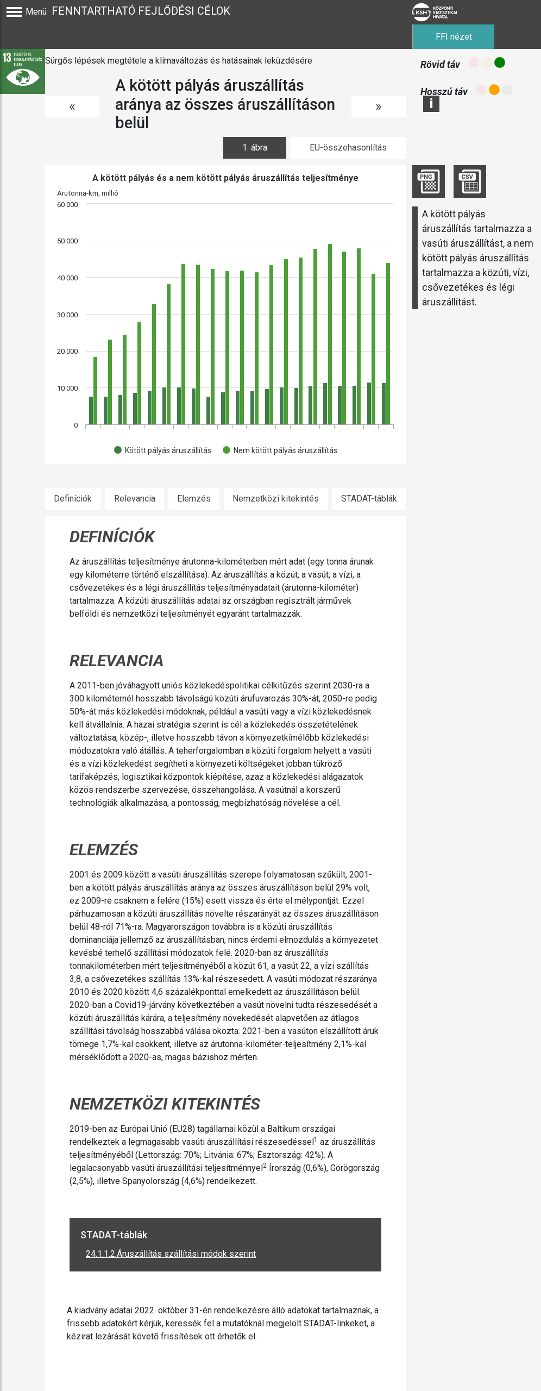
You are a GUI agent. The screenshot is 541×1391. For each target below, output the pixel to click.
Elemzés (194, 498)
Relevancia (134, 498)
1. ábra (254, 147)
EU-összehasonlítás (348, 147)
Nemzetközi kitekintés (275, 498)
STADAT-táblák (369, 498)
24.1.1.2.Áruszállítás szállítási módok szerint (171, 1254)
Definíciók (73, 498)
